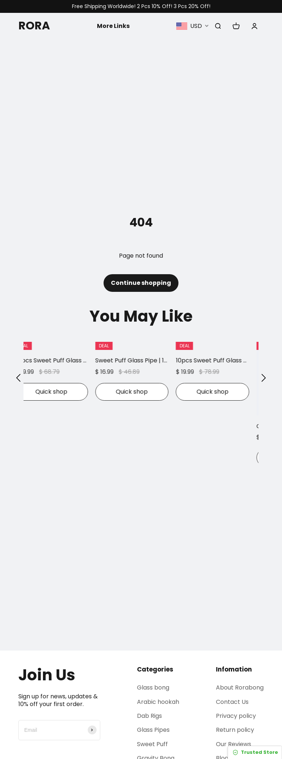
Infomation (234, 669)
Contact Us (232, 702)
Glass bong (153, 687)
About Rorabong (240, 687)
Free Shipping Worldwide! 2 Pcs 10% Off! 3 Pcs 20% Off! (141, 6)
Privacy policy (236, 716)
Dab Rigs (149, 716)
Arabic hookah (158, 702)
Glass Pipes (153, 730)
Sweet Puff (152, 744)
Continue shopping (141, 283)
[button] (18, 377)
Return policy (235, 730)
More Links (113, 25)
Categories (155, 669)
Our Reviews (233, 744)
